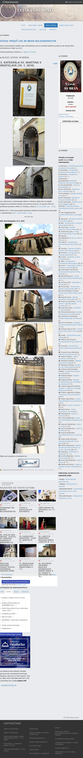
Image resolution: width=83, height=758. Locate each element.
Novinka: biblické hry (62, 748)
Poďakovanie (6, 628)
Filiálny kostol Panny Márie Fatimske (70, 330)
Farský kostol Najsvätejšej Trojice (69, 233)
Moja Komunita (22, 6)
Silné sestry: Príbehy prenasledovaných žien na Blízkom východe (66, 733)
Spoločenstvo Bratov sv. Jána (69, 215)
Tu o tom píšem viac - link (45, 206)
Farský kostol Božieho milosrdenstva (69, 288)
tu (22, 52)
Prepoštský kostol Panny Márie (69, 342)
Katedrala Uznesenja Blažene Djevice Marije (70, 324)
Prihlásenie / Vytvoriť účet (74, 2)
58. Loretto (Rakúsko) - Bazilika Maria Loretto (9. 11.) (46, 539)
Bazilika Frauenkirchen (67, 354)
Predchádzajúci (7, 575)
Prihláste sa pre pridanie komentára (16, 582)
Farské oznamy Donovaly (10, 625)
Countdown (69, 116)
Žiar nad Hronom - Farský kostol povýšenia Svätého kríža (7, 567)
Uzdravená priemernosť (37, 738)
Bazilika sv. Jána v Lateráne (69, 190)
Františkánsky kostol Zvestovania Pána (71, 167)
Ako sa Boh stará (35, 746)
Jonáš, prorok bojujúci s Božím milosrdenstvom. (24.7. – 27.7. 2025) (14, 738)
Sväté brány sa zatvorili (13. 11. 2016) (46, 510)
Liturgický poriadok (8, 614)
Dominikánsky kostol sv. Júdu (69, 435)
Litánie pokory (34, 749)
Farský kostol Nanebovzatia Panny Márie (68, 262)
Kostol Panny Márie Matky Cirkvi (70, 293)
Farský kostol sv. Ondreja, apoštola (69, 254)
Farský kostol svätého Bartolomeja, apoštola (69, 347)
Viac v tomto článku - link (22, 213)
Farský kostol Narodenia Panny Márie (68, 171)
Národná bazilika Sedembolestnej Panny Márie (69, 207)
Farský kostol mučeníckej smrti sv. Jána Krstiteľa (70, 491)
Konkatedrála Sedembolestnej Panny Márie (69, 243)
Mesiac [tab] (16, 592)
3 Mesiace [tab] (25, 592)
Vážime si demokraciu (11, 729)
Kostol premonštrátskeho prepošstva (69, 419)
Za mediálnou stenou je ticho (64, 739)
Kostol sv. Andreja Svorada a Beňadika (70, 465)
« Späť (55, 63)
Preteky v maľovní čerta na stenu (13, 598)
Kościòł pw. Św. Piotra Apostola (69, 366)
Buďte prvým (21, 585)
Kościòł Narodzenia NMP (68, 357)
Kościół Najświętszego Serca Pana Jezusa (70, 400)
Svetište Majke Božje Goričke (69, 318)
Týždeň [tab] (8, 592)
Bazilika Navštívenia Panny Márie (67, 228)
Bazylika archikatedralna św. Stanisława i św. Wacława (70, 382)
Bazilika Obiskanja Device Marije (70, 313)
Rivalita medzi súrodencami (38, 742)
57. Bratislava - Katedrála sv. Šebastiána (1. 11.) (27, 566)
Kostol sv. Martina (74, 405)
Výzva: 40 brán (29, 52)
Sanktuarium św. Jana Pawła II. (69, 395)
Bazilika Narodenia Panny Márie (68, 298)
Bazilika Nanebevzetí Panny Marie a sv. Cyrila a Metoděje (70, 447)
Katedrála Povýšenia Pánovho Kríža (68, 182)
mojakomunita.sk (8, 685)
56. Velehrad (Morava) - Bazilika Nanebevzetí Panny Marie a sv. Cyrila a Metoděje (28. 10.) (45, 570)
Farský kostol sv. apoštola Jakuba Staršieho (70, 303)
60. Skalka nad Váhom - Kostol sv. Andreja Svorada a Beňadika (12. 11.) (8, 539)
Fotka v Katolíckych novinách (25, 510)
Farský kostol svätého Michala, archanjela (70, 266)
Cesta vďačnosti (35, 10)
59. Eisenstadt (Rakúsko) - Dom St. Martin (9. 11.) (27, 539)
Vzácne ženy (33, 729)
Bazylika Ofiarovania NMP (70, 362)
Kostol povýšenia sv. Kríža (67, 410)
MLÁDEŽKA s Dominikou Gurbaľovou (14, 620)
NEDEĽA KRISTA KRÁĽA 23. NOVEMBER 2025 (11, 604)
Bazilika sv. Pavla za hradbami (69, 199)
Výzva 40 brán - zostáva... (64, 115)
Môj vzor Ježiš (6, 617)
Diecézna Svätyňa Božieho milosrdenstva (70, 249)
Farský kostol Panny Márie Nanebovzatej (70, 277)
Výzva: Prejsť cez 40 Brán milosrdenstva (28, 41)
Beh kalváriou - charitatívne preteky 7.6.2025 (13, 744)
